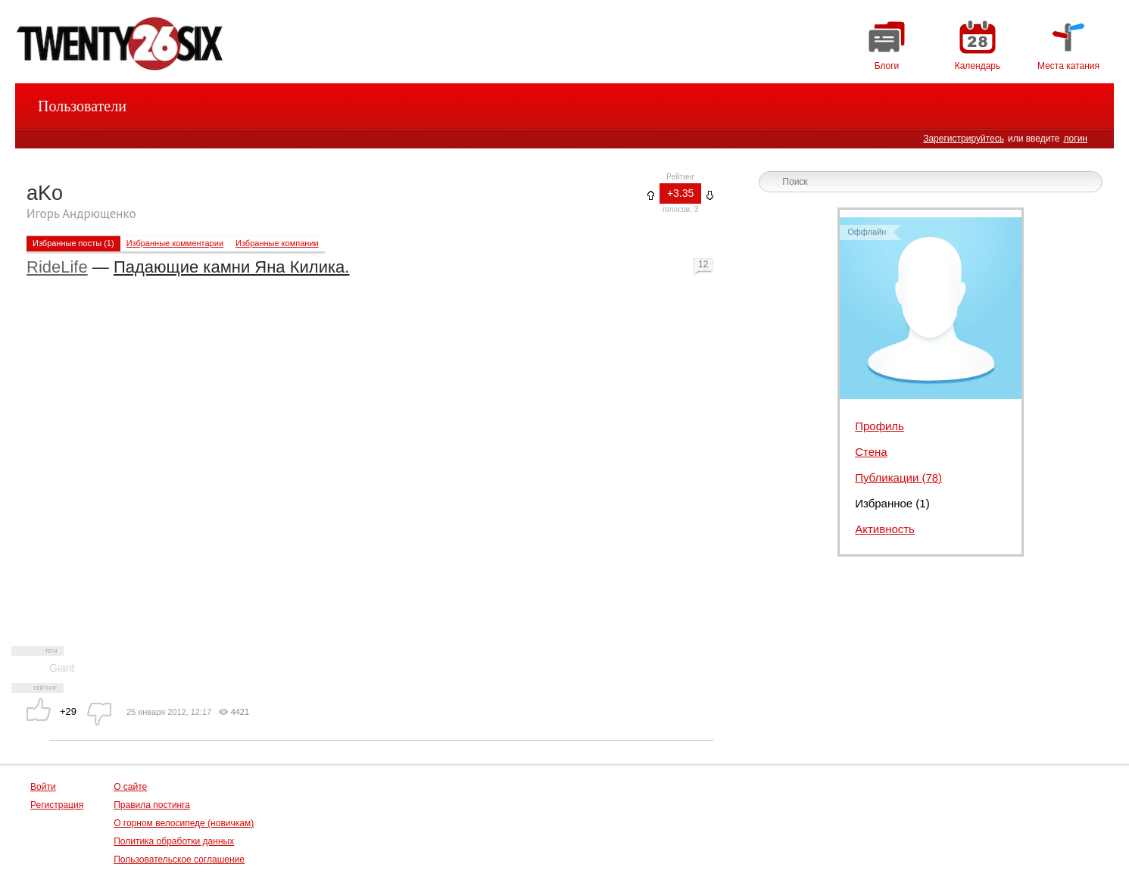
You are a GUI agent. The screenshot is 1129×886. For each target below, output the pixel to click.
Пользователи (82, 106)
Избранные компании (277, 243)
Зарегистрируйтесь (963, 138)
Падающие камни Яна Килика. (231, 266)
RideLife (57, 266)
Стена (871, 451)
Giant (61, 668)
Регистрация (56, 805)
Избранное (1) (892, 503)
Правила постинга (152, 805)
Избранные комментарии (174, 243)
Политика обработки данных (174, 841)
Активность (885, 529)
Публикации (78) (898, 477)
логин (1075, 138)
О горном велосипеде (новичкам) (184, 823)
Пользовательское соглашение (179, 859)
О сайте (130, 786)
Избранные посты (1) (73, 243)
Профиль (879, 426)
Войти (43, 786)
